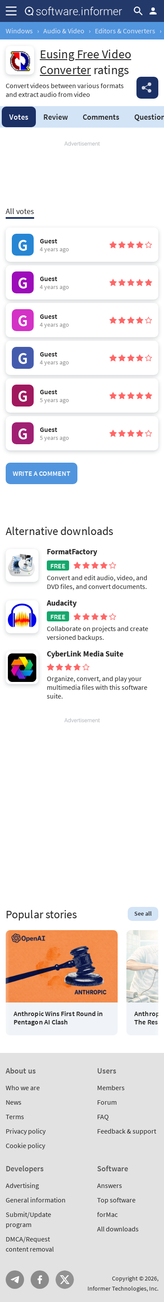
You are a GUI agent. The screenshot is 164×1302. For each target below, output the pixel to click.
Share (147, 88)
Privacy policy (25, 1131)
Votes (18, 117)
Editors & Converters (125, 30)
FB (40, 1279)
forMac (107, 1214)
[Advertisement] (82, 174)
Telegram (15, 1279)
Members (111, 1087)
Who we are (23, 1087)
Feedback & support (126, 1131)
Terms (15, 1116)
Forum (107, 1102)
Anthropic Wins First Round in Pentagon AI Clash (58, 1017)
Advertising (22, 1185)
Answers (109, 1185)
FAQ (103, 1116)
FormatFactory (72, 551)
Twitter (65, 1279)
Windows (19, 30)
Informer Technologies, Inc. (122, 1288)
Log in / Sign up (153, 11)
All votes (20, 211)
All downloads (118, 1228)
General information (36, 1199)
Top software (116, 1199)
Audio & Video (63, 30)
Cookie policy (25, 1145)
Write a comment (41, 473)
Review (55, 117)
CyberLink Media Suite (85, 654)
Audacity (62, 603)
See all (143, 913)
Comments (101, 117)
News (13, 1102)
